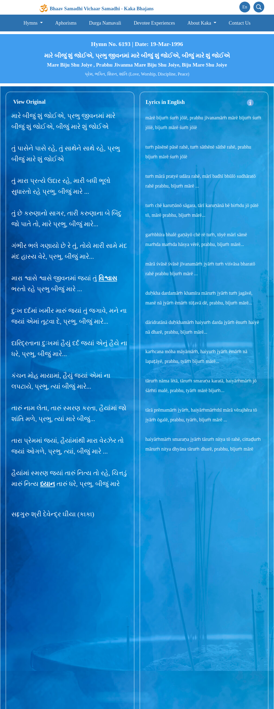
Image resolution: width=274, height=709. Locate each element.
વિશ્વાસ (108, 278)
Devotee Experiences (154, 23)
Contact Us (240, 23)
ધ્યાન (47, 483)
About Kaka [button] (199, 23)
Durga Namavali (105, 23)
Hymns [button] (31, 23)
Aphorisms (66, 23)
